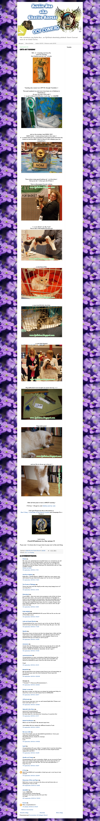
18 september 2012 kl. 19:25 (31, 639)
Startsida (42, 812)
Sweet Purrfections (28, 720)
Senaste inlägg (24, 812)
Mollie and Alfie (27, 568)
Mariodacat (26, 594)
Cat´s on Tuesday (29, 552)
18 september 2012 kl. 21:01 (31, 665)
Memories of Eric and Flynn (30, 780)
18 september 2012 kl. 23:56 (31, 704)
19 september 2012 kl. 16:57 (31, 765)
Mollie (24, 559)
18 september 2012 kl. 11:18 (30, 570)
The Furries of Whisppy (29, 584)
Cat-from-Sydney (28, 574)
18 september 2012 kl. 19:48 (31, 650)
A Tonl (24, 770)
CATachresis (26, 699)
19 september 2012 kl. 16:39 (31, 753)
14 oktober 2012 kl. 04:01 (30, 806)
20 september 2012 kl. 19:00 (31, 798)
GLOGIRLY (25, 790)
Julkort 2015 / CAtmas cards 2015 (45, 43)
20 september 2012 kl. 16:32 (31, 785)
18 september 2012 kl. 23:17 (31, 694)
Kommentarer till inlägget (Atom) (38, 815)
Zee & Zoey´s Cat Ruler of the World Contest (35, 512)
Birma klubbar (29, 43)
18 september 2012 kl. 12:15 (31, 589)
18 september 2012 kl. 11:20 (31, 580)
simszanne (25, 644)
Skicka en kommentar (27, 809)
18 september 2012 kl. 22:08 (31, 676)
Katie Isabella (26, 611)
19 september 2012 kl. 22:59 (31, 775)
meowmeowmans (27, 655)
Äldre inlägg (59, 812)
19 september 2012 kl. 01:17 (31, 716)
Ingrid (24, 746)
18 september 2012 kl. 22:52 (31, 684)
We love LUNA (27, 732)
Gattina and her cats (49, 506)
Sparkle (25, 631)
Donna (24, 802)
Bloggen (21, 43)
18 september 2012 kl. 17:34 (31, 626)
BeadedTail (26, 669)
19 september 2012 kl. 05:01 (31, 727)
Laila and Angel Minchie (29, 621)
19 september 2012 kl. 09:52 (31, 741)
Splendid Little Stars (28, 709)
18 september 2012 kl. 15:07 (31, 616)
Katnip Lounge (27, 689)
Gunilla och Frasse (28, 757)
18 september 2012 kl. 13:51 (31, 606)
